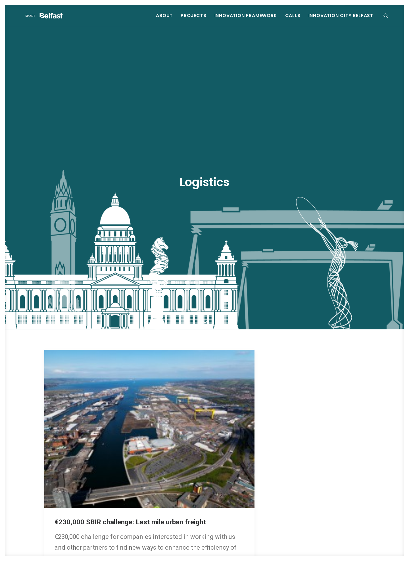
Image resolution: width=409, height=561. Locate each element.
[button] (388, 20)
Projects (193, 19)
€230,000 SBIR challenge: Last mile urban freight (130, 478)
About (164, 19)
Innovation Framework (245, 19)
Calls (293, 19)
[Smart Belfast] (61, 20)
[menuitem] (164, 20)
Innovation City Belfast (340, 19)
